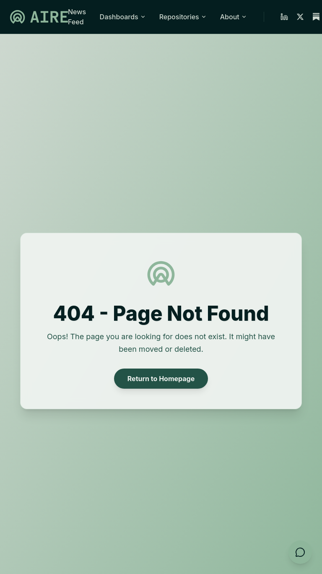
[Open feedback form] (300, 552)
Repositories (183, 17)
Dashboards (123, 17)
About (233, 17)
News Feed (77, 17)
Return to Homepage (161, 378)
